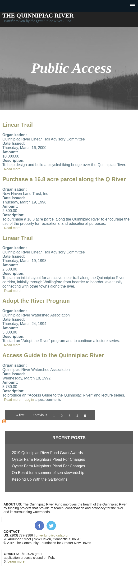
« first (20, 415)
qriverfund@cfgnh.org (52, 535)
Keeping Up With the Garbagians (39, 479)
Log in (29, 400)
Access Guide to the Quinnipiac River (53, 355)
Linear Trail (17, 125)
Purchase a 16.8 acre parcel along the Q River (64, 179)
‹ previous (40, 415)
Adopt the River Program (36, 301)
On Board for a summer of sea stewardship (48, 473)
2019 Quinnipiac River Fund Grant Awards (47, 453)
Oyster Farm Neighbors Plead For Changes (48, 459)
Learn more (16, 561)
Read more (12, 169)
